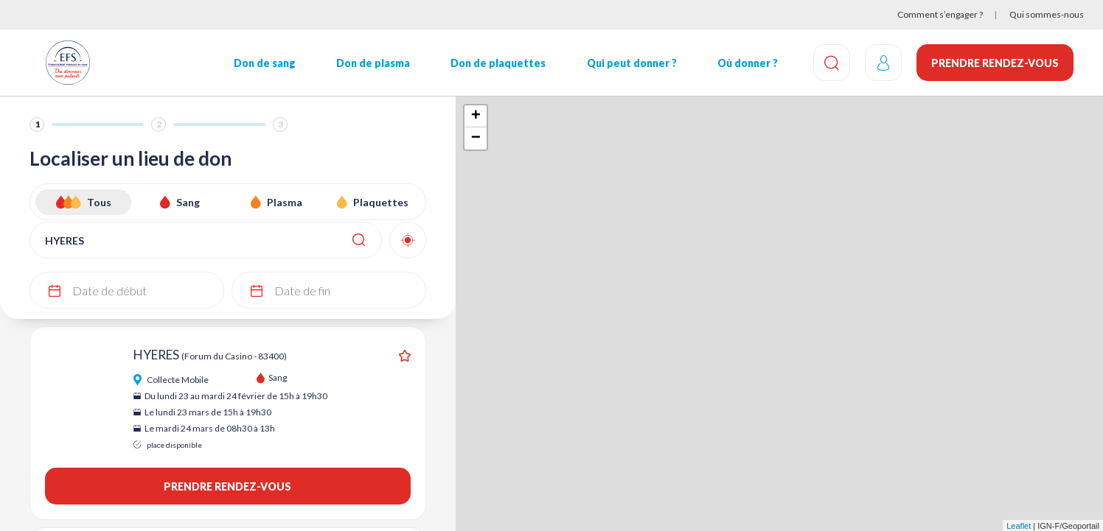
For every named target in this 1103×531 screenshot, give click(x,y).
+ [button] (476, 116)
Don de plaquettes (498, 63)
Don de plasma (373, 63)
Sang (188, 202)
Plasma (284, 202)
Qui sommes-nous (1046, 14)
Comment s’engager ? (940, 14)
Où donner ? (747, 63)
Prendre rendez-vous (995, 63)
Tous (99, 202)
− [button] (476, 138)
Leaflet (1018, 525)
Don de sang (265, 63)
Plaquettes (380, 202)
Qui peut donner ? (632, 63)
